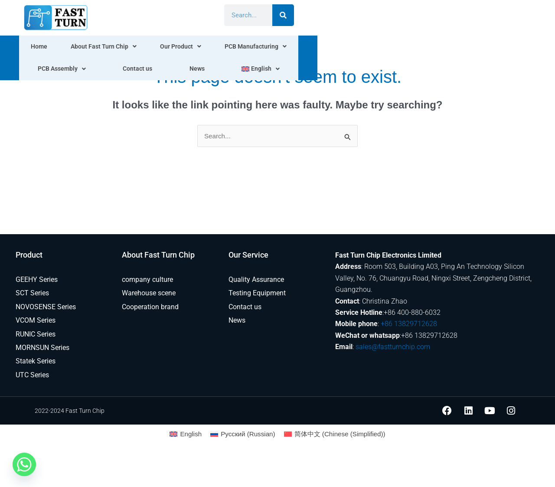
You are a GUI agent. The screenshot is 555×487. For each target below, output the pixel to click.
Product (29, 255)
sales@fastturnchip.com (393, 347)
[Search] (506, 15)
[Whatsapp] (24, 464)
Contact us (404, 48)
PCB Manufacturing (265, 48)
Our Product (191, 48)
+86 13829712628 (409, 324)
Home (51, 48)
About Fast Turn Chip (114, 48)
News (446, 48)
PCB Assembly (344, 48)
